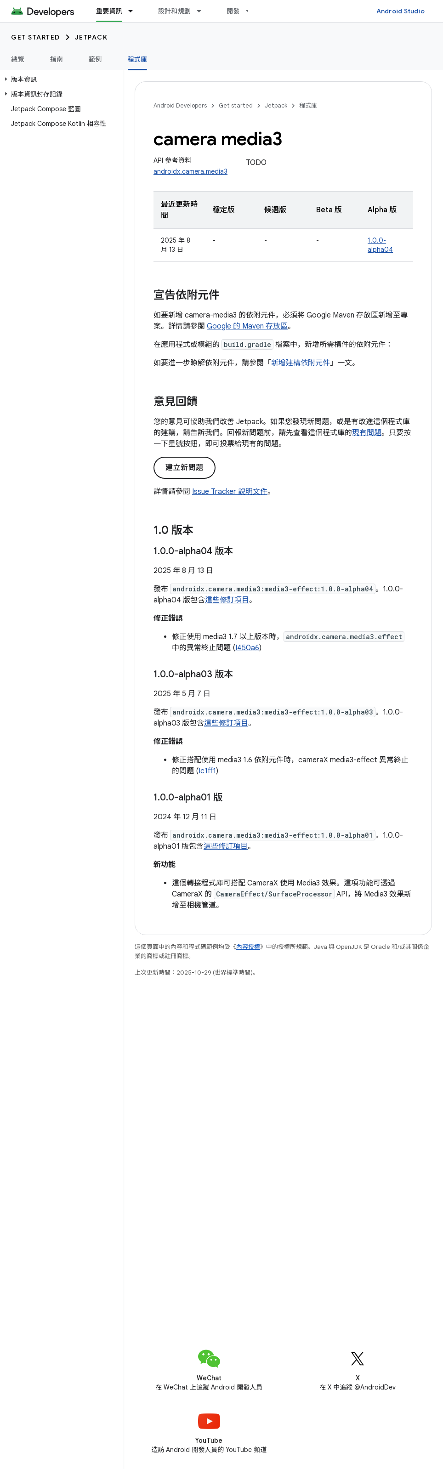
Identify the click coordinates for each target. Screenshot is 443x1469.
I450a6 (247, 647)
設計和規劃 (174, 11)
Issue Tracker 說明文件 (229, 491)
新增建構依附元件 (300, 363)
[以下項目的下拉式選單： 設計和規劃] (203, 11)
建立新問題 (184, 467)
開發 (233, 11)
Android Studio (400, 11)
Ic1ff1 (207, 771)
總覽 (17, 59)
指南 (56, 59)
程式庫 (308, 105)
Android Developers (180, 105)
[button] (60, 79)
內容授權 (248, 947)
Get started (35, 37)
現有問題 (366, 432)
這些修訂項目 (227, 600)
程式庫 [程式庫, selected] (138, 59)
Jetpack (91, 37)
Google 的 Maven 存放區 (247, 326)
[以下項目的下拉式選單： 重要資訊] (134, 11)
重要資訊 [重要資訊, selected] (109, 11)
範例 (95, 59)
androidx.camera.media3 (190, 171)
